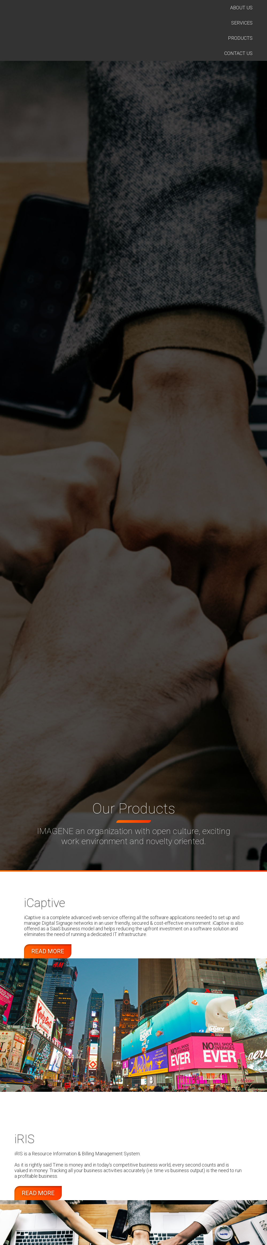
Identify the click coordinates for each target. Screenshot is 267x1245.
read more (47, 951)
